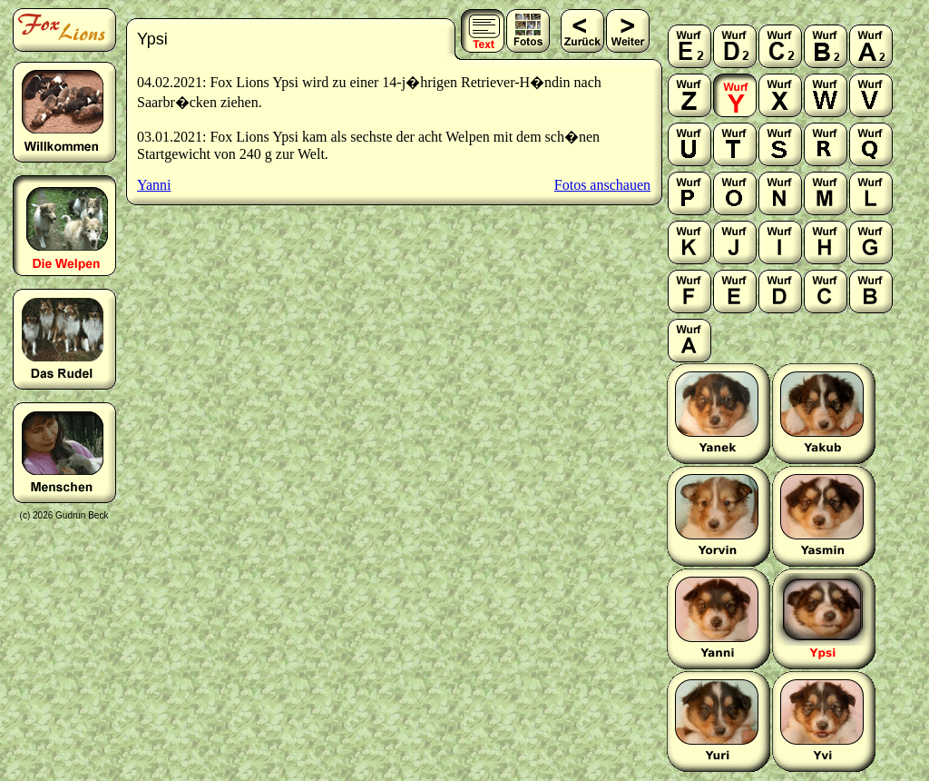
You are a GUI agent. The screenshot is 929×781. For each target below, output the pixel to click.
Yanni (154, 185)
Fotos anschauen (602, 185)
